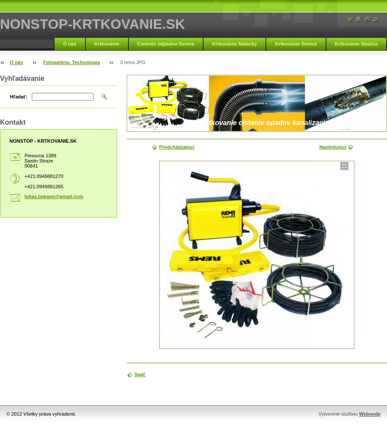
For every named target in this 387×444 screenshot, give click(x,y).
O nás (69, 43)
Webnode (370, 413)
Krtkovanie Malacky (234, 43)
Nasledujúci (332, 147)
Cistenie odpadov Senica (165, 43)
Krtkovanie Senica (296, 43)
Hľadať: (18, 96)
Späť (140, 374)
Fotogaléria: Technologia (71, 62)
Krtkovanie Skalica (356, 43)
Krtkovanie (106, 43)
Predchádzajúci (176, 147)
